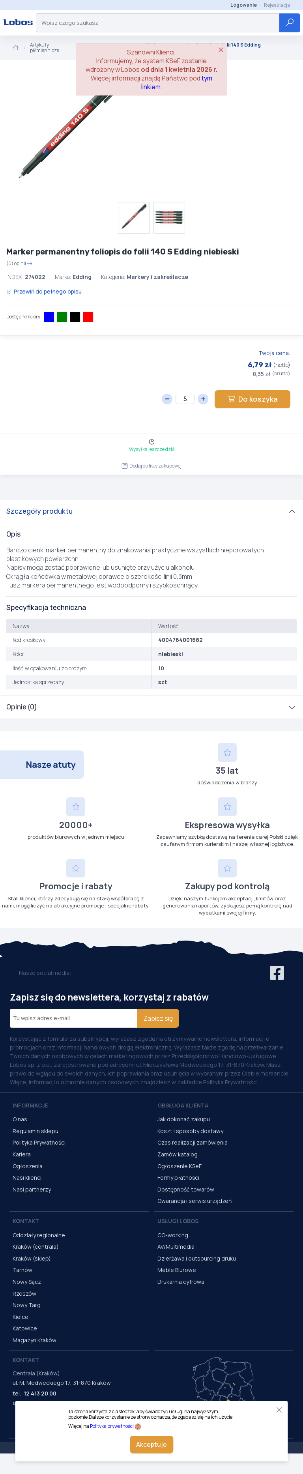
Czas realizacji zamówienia (192, 1142)
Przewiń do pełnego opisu (44, 291)
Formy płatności (178, 1177)
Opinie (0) (21, 707)
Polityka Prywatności (39, 1142)
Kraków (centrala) (36, 1246)
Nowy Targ (27, 1305)
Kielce (20, 1317)
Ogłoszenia (28, 1166)
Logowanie (243, 5)
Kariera (22, 1154)
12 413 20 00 (40, 1393)
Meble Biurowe (176, 1270)
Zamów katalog (177, 1154)
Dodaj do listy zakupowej (151, 465)
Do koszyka (252, 399)
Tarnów (22, 1270)
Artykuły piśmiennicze (44, 48)
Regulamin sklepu (35, 1131)
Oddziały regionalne (39, 1235)
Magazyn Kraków (34, 1340)
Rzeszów (24, 1293)
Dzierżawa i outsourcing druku (196, 1258)
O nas (20, 1119)
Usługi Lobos (177, 1221)
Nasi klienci (27, 1177)
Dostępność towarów (185, 1189)
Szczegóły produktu (39, 511)
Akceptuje (151, 1444)
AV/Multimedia (176, 1246)
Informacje (30, 1105)
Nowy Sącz (27, 1281)
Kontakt (26, 1221)
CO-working (172, 1235)
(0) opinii (19, 263)
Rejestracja (277, 5)
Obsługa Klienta (182, 1105)
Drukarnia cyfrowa (180, 1281)
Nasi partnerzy (32, 1189)
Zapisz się (158, 1018)
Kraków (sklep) (32, 1258)
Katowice (25, 1328)
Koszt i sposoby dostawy (190, 1131)
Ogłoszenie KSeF (179, 1166)
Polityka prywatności (112, 1426)
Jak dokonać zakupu (183, 1119)
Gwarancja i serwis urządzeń (194, 1201)
